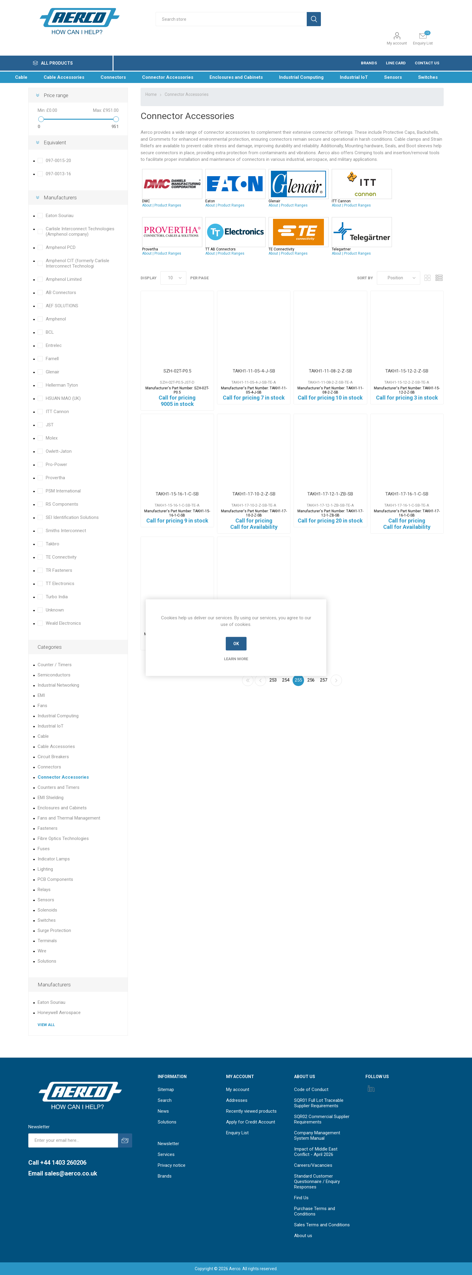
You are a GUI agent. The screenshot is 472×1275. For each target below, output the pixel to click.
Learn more (236, 658)
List (439, 278)
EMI (41, 695)
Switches (47, 920)
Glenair (52, 372)
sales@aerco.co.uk (71, 1173)
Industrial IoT (51, 726)
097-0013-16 (58, 173)
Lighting (45, 869)
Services (166, 1154)
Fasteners (47, 828)
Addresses (236, 1100)
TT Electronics (60, 583)
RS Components (62, 504)
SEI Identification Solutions (72, 517)
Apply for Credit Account (250, 1122)
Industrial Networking (58, 685)
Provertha (55, 477)
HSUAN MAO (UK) (63, 398)
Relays (44, 889)
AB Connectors (61, 292)
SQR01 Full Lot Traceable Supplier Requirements (318, 1103)
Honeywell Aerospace (59, 1012)
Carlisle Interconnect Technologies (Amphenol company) (80, 231)
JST (50, 425)
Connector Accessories (63, 777)
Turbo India (57, 596)
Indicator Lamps (54, 859)
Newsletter (168, 1143)
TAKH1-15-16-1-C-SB (177, 494)
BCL (50, 332)
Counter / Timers (55, 664)
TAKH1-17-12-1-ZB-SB (330, 494)
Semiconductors (54, 675)
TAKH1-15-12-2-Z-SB (406, 371)
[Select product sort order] (398, 278)
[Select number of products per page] (173, 278)
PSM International (63, 491)
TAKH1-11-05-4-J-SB (254, 371)
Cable (43, 736)
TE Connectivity (61, 557)
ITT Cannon (57, 411)
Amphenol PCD (61, 247)
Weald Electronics (63, 623)
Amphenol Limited (64, 279)
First (247, 680)
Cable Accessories (56, 746)
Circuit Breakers (53, 756)
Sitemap (166, 1089)
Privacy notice (171, 1165)
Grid (427, 278)
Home (151, 94)
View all (46, 1024)
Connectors (49, 767)
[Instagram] (371, 1088)
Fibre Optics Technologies (63, 838)
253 (273, 680)
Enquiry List (237, 1133)
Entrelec (54, 345)
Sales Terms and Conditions (322, 1224)
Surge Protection (54, 930)
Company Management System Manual (317, 1135)
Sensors (46, 900)
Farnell (52, 358)
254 (285, 680)
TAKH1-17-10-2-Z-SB (253, 494)
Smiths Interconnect (66, 530)
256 (311, 680)
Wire (42, 951)
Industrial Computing (58, 716)
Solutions (47, 961)
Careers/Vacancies (313, 1165)
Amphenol (56, 319)
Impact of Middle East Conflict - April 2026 (315, 1151)
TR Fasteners (59, 570)
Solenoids (47, 910)
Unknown (55, 610)
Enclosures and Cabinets (62, 808)
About (147, 205)
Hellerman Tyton (62, 385)
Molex (51, 438)
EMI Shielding (51, 797)
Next (336, 680)
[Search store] (231, 19)
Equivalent (55, 142)
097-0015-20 (58, 160)
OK (236, 643)
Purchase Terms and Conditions (314, 1211)
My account (397, 43)
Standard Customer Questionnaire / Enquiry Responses (317, 1181)
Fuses (44, 848)
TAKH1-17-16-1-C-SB (406, 494)
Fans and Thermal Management (69, 818)
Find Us (301, 1197)
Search (165, 1100)
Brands (165, 1176)
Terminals (47, 940)
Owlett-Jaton (59, 451)
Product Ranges (167, 205)
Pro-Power (56, 464)
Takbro (52, 544)
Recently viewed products (251, 1111)
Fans (42, 705)
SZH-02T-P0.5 (177, 371)
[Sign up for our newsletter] (73, 1140)
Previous (260, 680)
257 (323, 680)
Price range (56, 95)
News (163, 1111)
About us (303, 1235)
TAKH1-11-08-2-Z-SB (330, 371)
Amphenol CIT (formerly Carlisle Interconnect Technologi (77, 263)
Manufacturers (60, 198)
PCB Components (55, 879)
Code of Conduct (311, 1089)
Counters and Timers (58, 787)
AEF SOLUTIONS (62, 305)
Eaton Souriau (59, 215)
